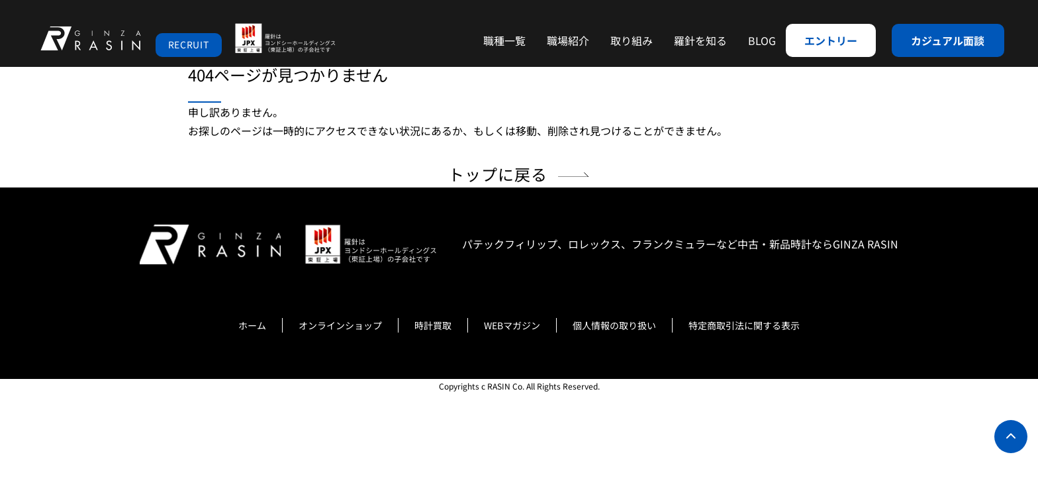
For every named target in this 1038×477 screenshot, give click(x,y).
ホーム (252, 325)
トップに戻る (498, 174)
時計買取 (432, 325)
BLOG (762, 40)
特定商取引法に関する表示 (744, 325)
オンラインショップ (340, 325)
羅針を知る (700, 40)
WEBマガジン (512, 325)
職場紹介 (568, 40)
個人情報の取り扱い (614, 325)
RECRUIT (188, 44)
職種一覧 (504, 40)
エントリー (830, 40)
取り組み (631, 40)
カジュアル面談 (947, 40)
